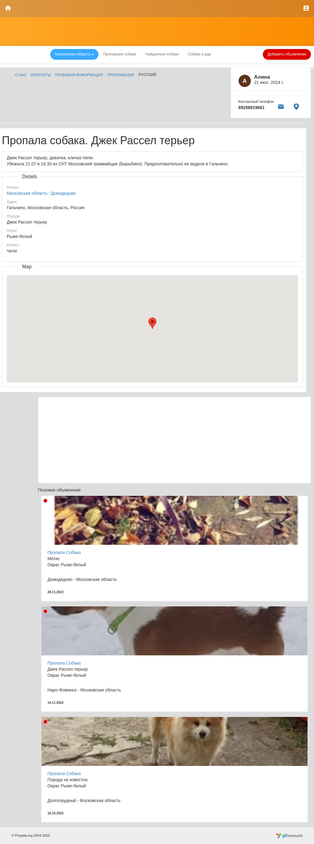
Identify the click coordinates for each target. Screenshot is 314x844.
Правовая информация (79, 75)
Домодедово (63, 193)
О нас (21, 75)
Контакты (41, 75)
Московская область (27, 193)
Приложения (120, 75)
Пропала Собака (64, 552)
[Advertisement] (174, 440)
